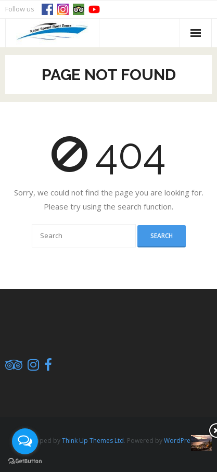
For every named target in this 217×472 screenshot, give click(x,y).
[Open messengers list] (25, 441)
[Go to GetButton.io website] (25, 461)
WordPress (180, 440)
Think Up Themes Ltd (93, 440)
